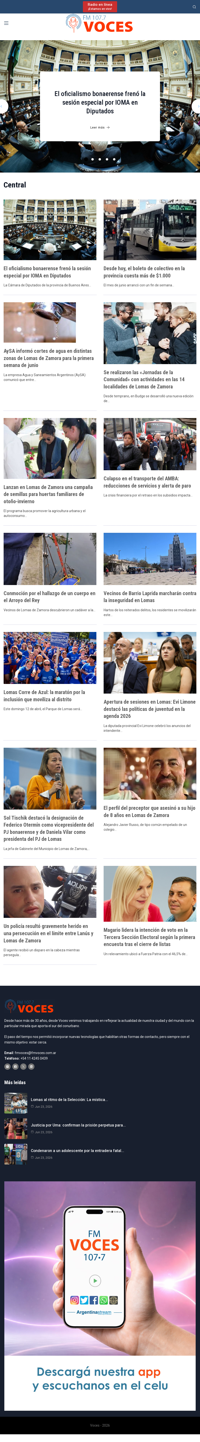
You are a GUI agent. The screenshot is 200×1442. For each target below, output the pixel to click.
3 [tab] (100, 159)
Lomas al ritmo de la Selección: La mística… (69, 1098)
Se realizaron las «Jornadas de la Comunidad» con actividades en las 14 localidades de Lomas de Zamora (144, 379)
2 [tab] (92, 159)
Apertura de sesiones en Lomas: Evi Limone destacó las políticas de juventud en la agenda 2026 (149, 708)
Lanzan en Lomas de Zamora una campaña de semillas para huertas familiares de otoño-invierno (48, 493)
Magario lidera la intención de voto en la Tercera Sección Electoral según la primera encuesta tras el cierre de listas (149, 935)
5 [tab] (114, 159)
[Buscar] (194, 6)
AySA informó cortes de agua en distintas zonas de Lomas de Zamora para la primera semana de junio (49, 358)
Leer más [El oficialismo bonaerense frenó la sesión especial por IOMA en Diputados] (100, 127)
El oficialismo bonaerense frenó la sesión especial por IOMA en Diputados (100, 102)
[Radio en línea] (100, 6)
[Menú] (6, 23)
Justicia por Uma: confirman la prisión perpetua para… (78, 1123)
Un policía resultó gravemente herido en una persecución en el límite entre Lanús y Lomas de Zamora (48, 931)
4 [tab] (107, 159)
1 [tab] (86, 159)
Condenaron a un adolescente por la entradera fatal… (77, 1149)
